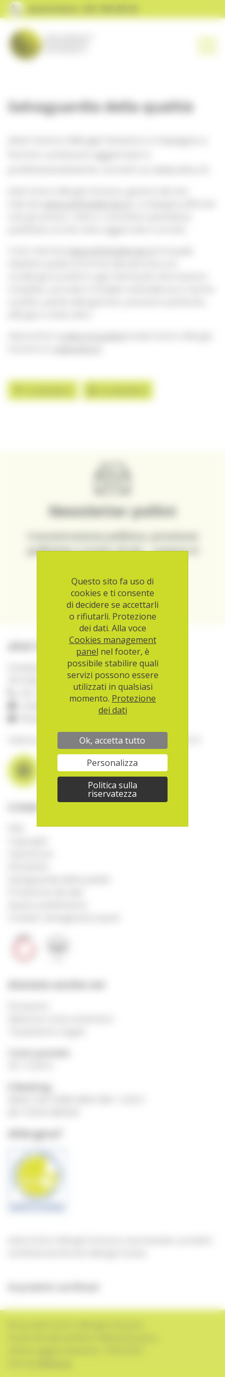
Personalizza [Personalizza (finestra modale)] (112, 763)
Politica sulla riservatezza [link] (112, 789)
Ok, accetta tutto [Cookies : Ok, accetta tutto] (112, 740)
